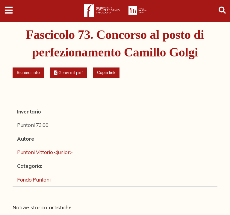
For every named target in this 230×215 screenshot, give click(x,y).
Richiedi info (28, 72)
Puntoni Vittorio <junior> (44, 152)
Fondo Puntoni (33, 179)
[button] (68, 72)
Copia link (106, 72)
